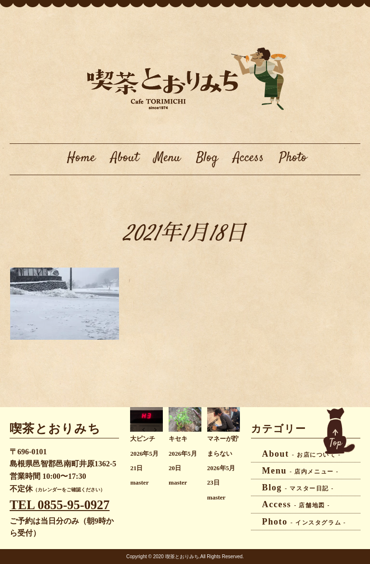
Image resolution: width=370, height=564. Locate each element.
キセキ (178, 439)
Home (81, 158)
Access (248, 158)
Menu (167, 158)
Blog (207, 158)
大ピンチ (142, 439)
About (125, 158)
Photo (293, 158)
